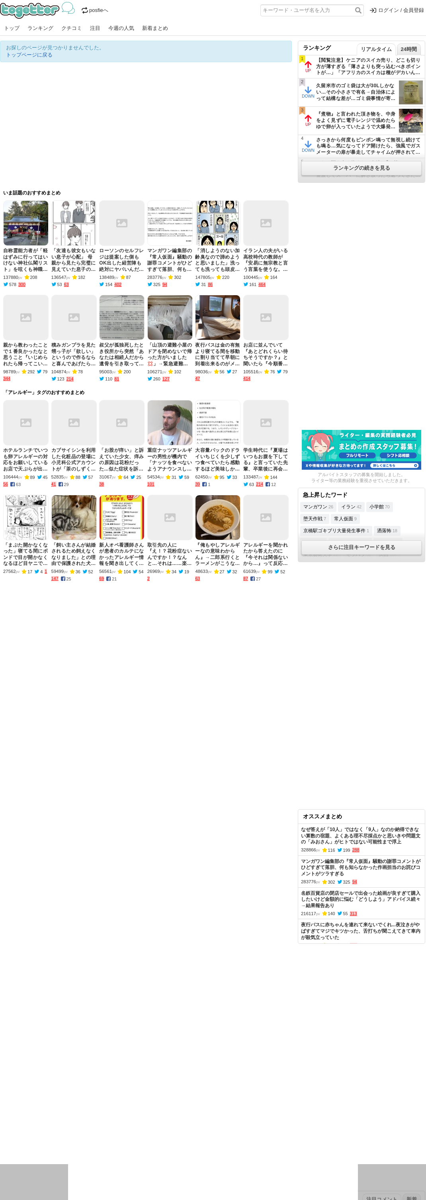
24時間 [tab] (409, 49)
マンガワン (318, 507)
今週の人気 (121, 28)
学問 (158, 1130)
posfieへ (95, 10)
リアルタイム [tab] (376, 49)
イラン (351, 507)
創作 (5, 1140)
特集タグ (10, 1156)
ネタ (42, 1140)
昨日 (19, 1105)
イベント (88, 1130)
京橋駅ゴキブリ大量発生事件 (336, 530)
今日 (5, 1105)
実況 (69, 1130)
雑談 (144, 1130)
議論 (56, 1130)
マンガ (283, 1130)
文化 (206, 1130)
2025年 (111, 1105)
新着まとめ (155, 28)
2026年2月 (67, 1105)
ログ (107, 1130)
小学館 (379, 507)
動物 (69, 1140)
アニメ (246, 1130)
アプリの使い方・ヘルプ (237, 1079)
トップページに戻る (29, 55)
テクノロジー (181, 1130)
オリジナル (158, 1079)
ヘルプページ (189, 1079)
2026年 (91, 1105)
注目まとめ (13, 1079)
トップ (12, 28)
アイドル (224, 1130)
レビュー (125, 1130)
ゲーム (264, 1130)
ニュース (10, 1130)
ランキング (40, 28)
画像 (56, 1140)
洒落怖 (387, 530)
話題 (29, 1130)
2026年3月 (39, 1105)
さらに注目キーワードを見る (361, 547)
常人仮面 (345, 519)
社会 (42, 1130)
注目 (95, 28)
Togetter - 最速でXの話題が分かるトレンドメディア (39, 10)
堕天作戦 (314, 519)
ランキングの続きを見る (361, 168)
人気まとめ (71, 1079)
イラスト (24, 1140)
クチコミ (71, 28)
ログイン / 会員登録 (397, 10)
